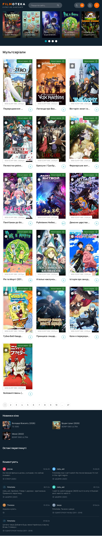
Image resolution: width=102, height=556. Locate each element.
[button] (46, 41)
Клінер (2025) (9, 479)
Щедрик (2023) (59, 479)
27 (68, 405)
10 (57, 405)
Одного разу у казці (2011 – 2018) (67, 512)
